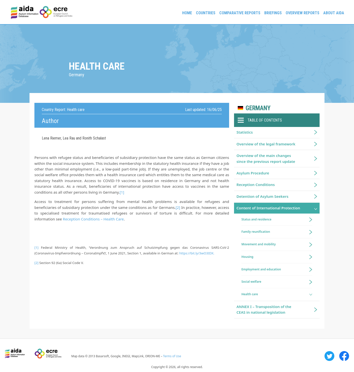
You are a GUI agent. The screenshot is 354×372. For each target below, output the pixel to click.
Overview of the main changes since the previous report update (265, 158)
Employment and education (261, 269)
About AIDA (333, 13)
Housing (247, 257)
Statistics (244, 132)
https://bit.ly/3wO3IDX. (196, 253)
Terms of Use (172, 356)
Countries (205, 13)
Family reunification (255, 232)
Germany (258, 108)
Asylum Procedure (252, 172)
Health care (249, 294)
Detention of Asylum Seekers (262, 196)
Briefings (273, 13)
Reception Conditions (255, 184)
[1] (122, 192)
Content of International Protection (268, 207)
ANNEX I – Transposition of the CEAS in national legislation (263, 309)
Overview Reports (302, 13)
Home (187, 13)
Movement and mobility (258, 244)
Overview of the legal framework (265, 143)
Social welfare (251, 281)
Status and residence (256, 219)
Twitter (329, 356)
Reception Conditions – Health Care (93, 219)
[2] (178, 207)
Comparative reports (239, 13)
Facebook (344, 356)
